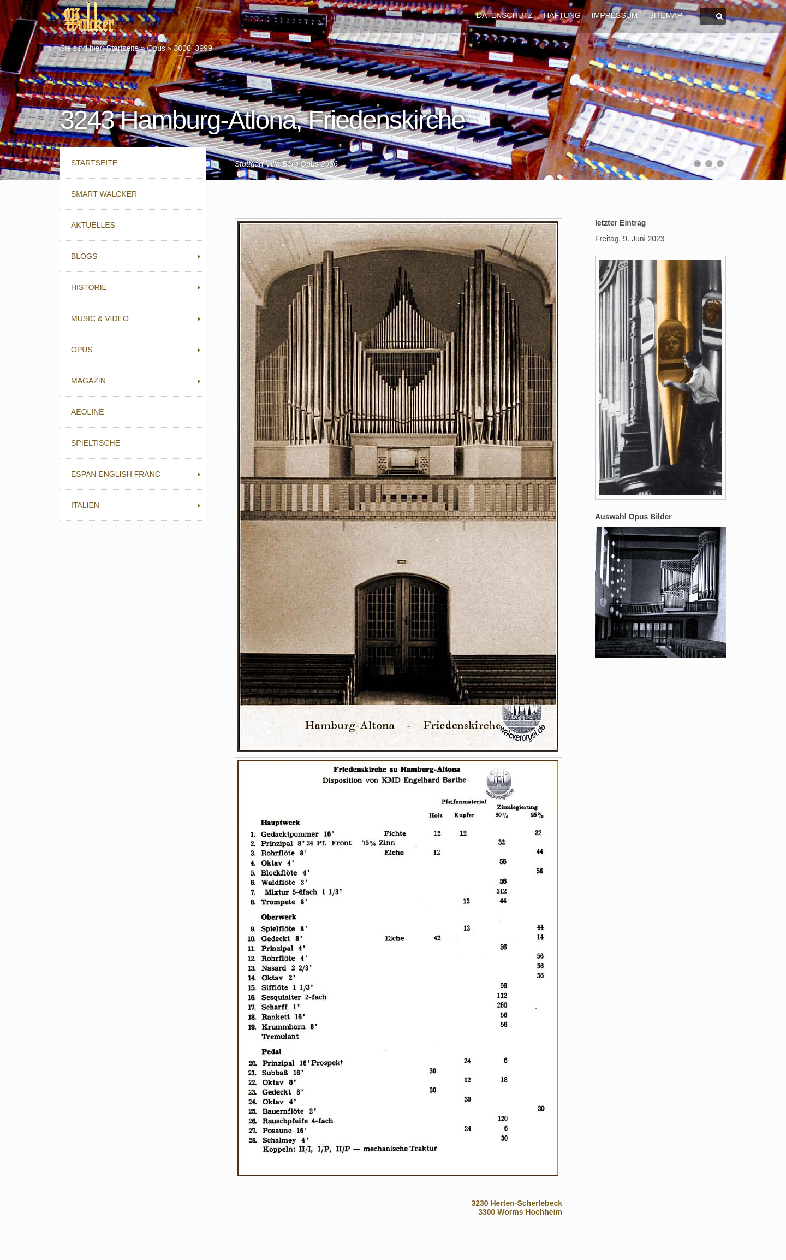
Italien (85, 505)
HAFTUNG (562, 15)
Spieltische (95, 443)
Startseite (122, 48)
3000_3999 (193, 48)
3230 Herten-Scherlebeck (516, 1203)
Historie (89, 287)
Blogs (84, 256)
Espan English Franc (115, 474)
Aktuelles (93, 225)
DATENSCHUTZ (505, 15)
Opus (156, 48)
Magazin (88, 380)
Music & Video (100, 318)
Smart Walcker (104, 194)
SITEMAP (665, 15)
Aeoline (87, 411)
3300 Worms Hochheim (520, 1212)
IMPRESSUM (615, 15)
